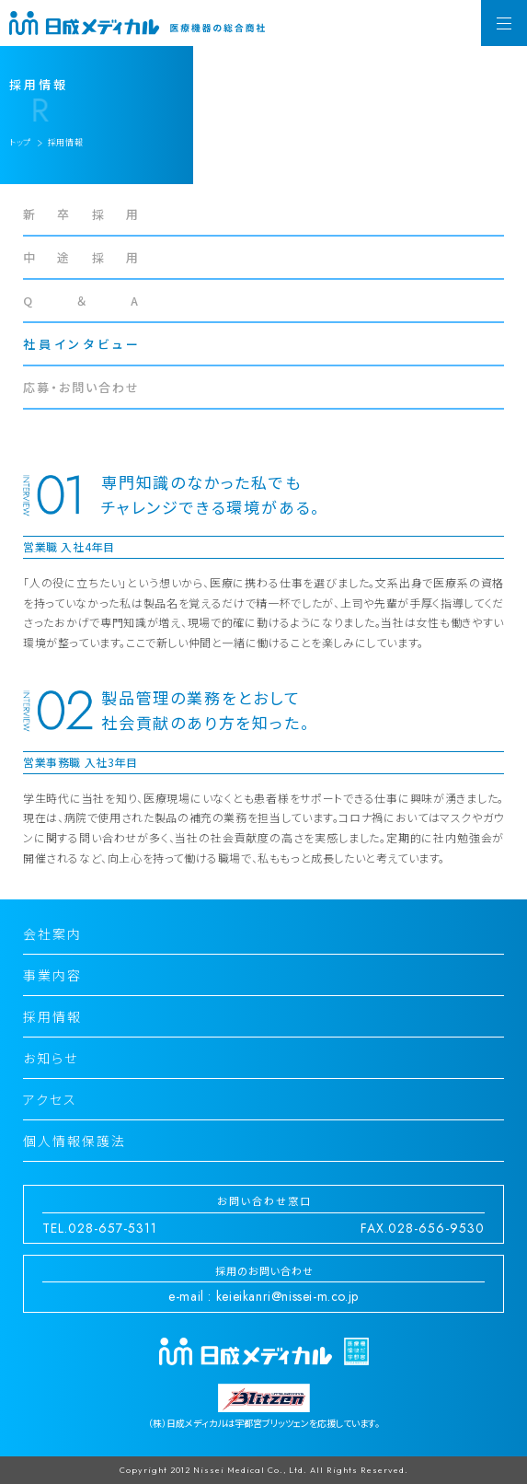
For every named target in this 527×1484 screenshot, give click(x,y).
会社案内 (52, 933)
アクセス (50, 1099)
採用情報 (52, 1016)
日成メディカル (138, 23)
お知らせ (50, 1058)
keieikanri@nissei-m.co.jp (287, 1296)
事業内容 (52, 975)
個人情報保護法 (74, 1140)
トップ (20, 142)
